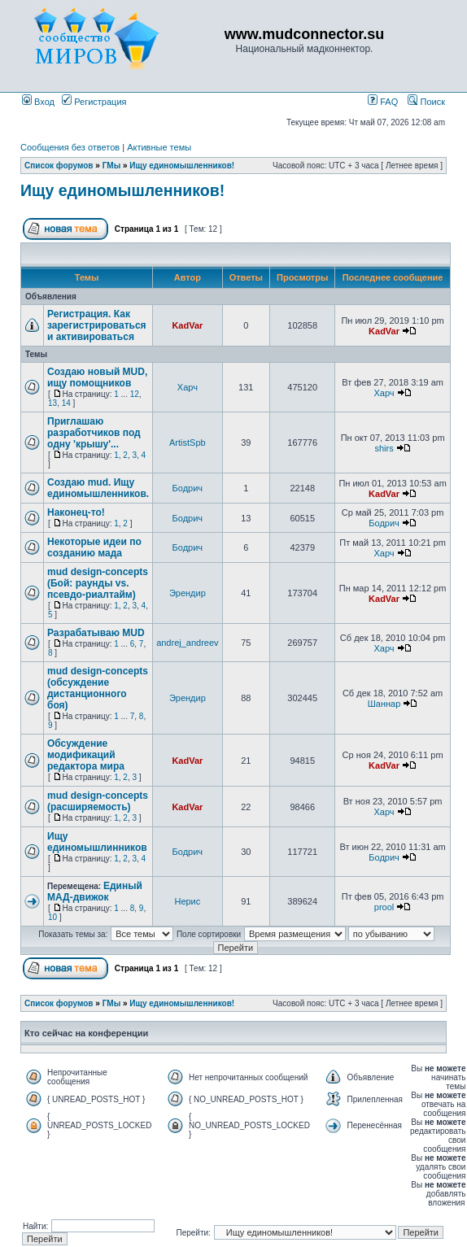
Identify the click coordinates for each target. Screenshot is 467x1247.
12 (134, 394)
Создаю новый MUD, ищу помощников (97, 377)
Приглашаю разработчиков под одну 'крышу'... (94, 433)
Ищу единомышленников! (181, 165)
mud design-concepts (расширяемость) (97, 801)
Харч (187, 387)
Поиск (426, 102)
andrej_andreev (187, 642)
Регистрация (94, 102)
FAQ (383, 102)
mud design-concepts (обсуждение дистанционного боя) (97, 688)
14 (66, 403)
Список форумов (59, 165)
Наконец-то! (76, 512)
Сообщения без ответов (70, 147)
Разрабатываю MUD (96, 633)
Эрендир (187, 593)
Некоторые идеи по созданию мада (94, 547)
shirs (383, 448)
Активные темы (159, 147)
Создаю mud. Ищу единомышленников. (98, 488)
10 (52, 917)
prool (384, 907)
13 (52, 403)
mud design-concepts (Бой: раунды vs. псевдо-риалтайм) (97, 583)
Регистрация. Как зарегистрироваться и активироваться (96, 325)
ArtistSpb (187, 442)
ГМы (112, 165)
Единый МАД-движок (94, 891)
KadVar (187, 325)
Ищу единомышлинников (97, 842)
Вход (38, 102)
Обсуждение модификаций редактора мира (85, 755)
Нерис (187, 901)
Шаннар (384, 704)
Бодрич (187, 488)
